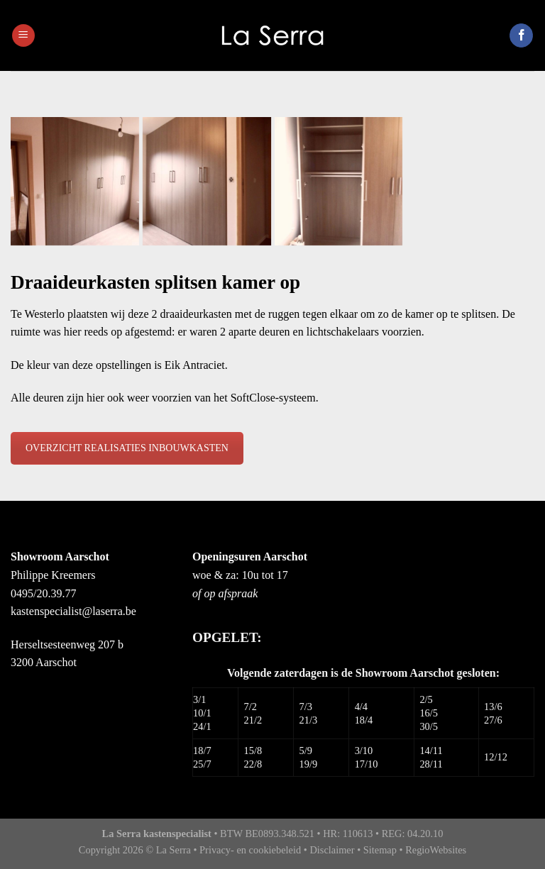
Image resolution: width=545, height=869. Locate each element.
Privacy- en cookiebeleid (250, 850)
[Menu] (23, 36)
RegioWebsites (435, 850)
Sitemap (380, 850)
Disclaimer (331, 850)
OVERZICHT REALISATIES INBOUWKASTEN (127, 448)
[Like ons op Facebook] (521, 35)
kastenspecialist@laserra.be (73, 611)
